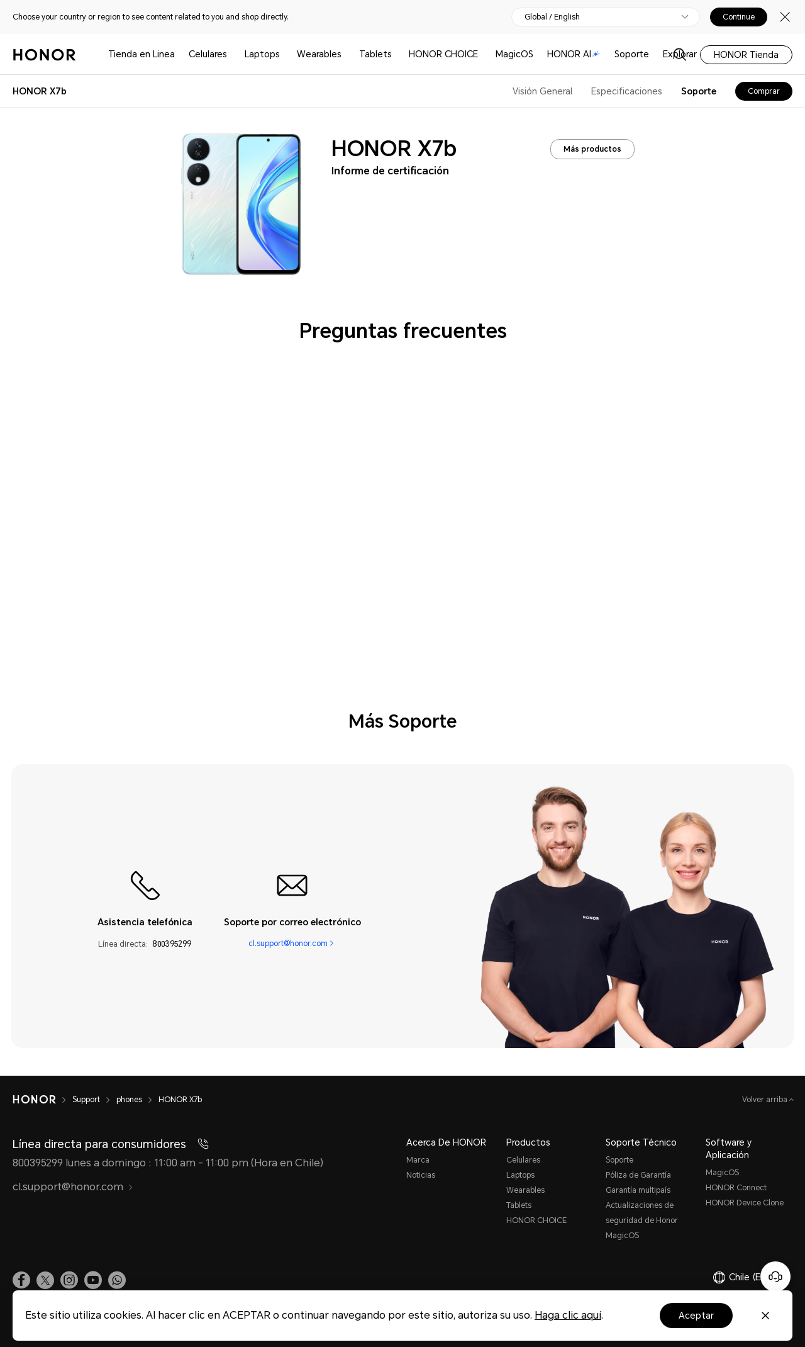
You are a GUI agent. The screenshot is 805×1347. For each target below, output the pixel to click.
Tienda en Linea (141, 54)
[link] (21, 1280)
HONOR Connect (736, 1187)
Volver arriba (765, 1099)
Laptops (262, 54)
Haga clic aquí (568, 1315)
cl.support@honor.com (288, 944)
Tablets (375, 54)
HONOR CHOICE (443, 54)
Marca (418, 1160)
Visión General (542, 91)
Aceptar (696, 1315)
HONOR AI (573, 54)
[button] (117, 1280)
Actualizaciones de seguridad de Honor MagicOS (642, 1220)
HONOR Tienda (746, 55)
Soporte (631, 54)
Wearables (319, 54)
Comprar (764, 91)
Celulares (208, 54)
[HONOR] (42, 1100)
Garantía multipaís (638, 1190)
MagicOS (514, 54)
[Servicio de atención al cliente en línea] (775, 1276)
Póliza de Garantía (638, 1175)
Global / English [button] (552, 17)
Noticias (420, 1175)
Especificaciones (626, 91)
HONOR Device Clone (745, 1202)
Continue (739, 17)
